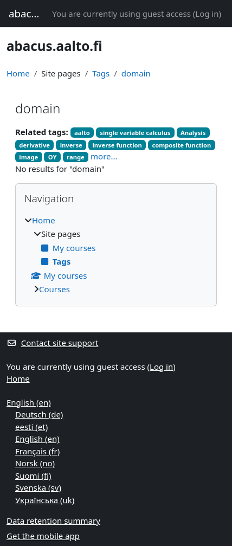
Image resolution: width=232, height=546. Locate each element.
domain (136, 73)
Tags (100, 73)
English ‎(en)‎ (29, 402)
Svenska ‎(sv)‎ (38, 487)
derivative (34, 145)
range (76, 157)
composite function (181, 145)
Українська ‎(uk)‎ (44, 499)
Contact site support (52, 342)
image (28, 157)
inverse (71, 145)
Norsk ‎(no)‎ (35, 463)
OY (52, 157)
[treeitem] (116, 255)
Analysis (193, 133)
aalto (82, 133)
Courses (54, 289)
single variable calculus (135, 133)
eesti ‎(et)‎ (31, 426)
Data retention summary (53, 520)
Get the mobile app (43, 535)
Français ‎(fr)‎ (37, 451)
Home (18, 73)
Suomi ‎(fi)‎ (33, 475)
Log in (206, 13)
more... (104, 156)
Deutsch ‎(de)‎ (39, 414)
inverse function (117, 145)
